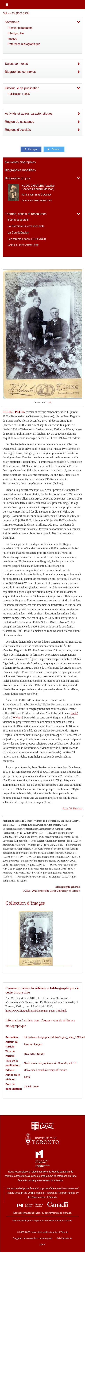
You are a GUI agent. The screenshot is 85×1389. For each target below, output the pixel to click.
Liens (42, 1244)
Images (12, 38)
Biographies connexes (20, 71)
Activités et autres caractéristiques (28, 113)
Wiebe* (17, 717)
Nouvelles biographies (20, 162)
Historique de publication (22, 88)
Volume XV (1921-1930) (16, 13)
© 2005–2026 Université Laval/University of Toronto (51, 890)
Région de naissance (19, 121)
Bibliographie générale (67, 886)
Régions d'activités (18, 129)
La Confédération (18, 232)
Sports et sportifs (18, 219)
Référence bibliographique (24, 44)
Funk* (74, 713)
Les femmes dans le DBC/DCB (27, 239)
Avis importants (64, 1238)
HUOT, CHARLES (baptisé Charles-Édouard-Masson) (38, 187)
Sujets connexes (16, 63)
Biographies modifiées (20, 170)
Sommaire (12, 22)
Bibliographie (16, 33)
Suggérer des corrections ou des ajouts (32, 1238)
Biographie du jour (17, 178)
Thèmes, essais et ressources (26, 214)
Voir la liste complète (23, 245)
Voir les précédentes (37, 200)
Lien (49, 402)
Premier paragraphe (20, 27)
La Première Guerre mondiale (26, 226)
